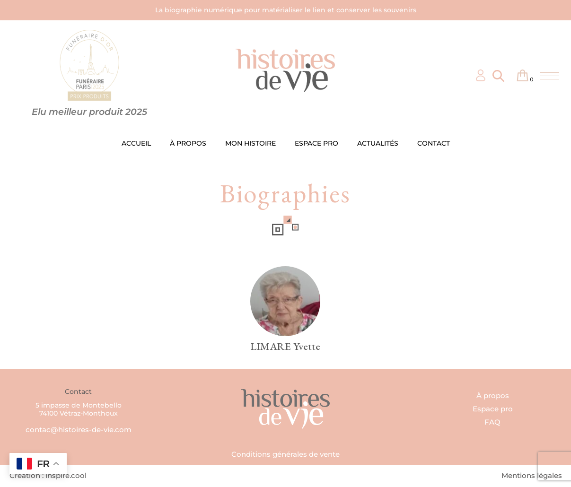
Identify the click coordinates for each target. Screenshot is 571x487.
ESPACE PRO (316, 143)
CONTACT (433, 143)
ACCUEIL (136, 143)
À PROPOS (188, 143)
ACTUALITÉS (377, 143)
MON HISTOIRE (250, 143)
